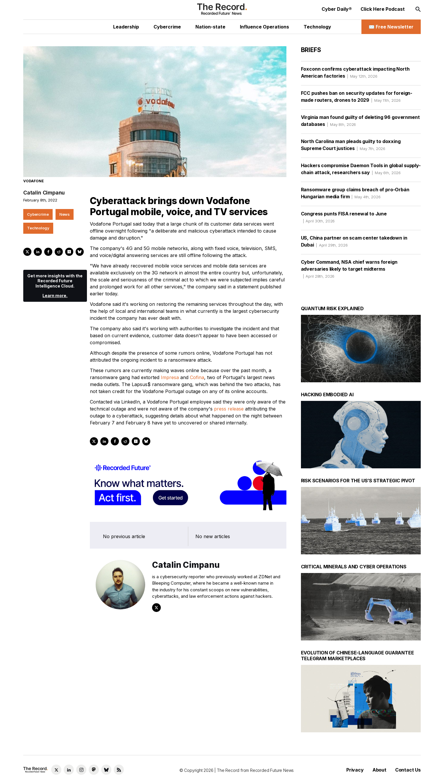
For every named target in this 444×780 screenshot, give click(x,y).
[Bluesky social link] (106, 770)
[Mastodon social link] (94, 770)
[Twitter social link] (56, 770)
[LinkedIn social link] (69, 770)
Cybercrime (38, 214)
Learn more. (54, 295)
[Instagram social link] (81, 770)
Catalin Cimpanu (44, 193)
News (64, 214)
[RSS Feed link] (119, 770)
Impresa (170, 377)
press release (229, 409)
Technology (38, 228)
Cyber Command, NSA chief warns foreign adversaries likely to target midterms (349, 269)
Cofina (197, 377)
